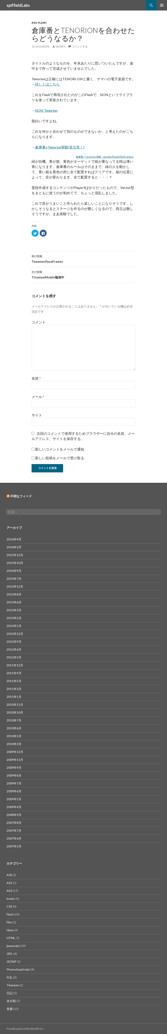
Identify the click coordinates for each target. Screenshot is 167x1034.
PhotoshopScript (18, 969)
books (11, 898)
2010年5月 (14, 736)
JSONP (11, 961)
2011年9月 (14, 673)
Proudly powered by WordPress (25, 1028)
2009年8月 (14, 775)
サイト (37, 415)
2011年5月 (14, 681)
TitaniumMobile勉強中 (83, 274)
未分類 (11, 1001)
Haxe (10, 930)
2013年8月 (14, 594)
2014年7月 (14, 578)
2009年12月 (15, 752)
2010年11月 (15, 704)
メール (38, 397)
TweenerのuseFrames (83, 258)
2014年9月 (14, 571)
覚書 (10, 1009)
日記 (10, 993)
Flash (42, 22)
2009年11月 (15, 760)
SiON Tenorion (46, 110)
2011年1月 (14, 697)
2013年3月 (14, 610)
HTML (11, 938)
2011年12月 (15, 665)
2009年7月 (14, 783)
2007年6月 (14, 838)
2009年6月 (14, 791)
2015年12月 (15, 555)
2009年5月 (14, 799)
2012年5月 (14, 657)
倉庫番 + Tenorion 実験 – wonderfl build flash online (104, 156)
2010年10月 (15, 712)
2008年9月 (14, 815)
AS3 (34, 22)
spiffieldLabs (18, 5)
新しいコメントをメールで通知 (59, 449)
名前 (36, 378)
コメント (39, 322)
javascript (13, 946)
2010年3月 (14, 744)
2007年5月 (14, 846)
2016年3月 (14, 547)
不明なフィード (21, 496)
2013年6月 (14, 602)
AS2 (9, 883)
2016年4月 (14, 539)
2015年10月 (15, 563)
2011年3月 (14, 689)
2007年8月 (14, 822)
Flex (9, 922)
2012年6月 (14, 649)
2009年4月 (14, 807)
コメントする (80, 46)
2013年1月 (14, 626)
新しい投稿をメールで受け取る (59, 458)
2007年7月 (14, 830)
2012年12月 (15, 634)
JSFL (10, 953)
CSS (9, 906)
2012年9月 (14, 641)
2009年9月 (14, 767)
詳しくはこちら (47, 84)
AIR (9, 875)
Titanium (13, 985)
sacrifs (60, 46)
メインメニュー (161, 5)
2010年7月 (14, 720)
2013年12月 (15, 586)
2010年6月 (14, 728)
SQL (9, 977)
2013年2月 (14, 618)
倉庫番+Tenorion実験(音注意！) (59, 147)
